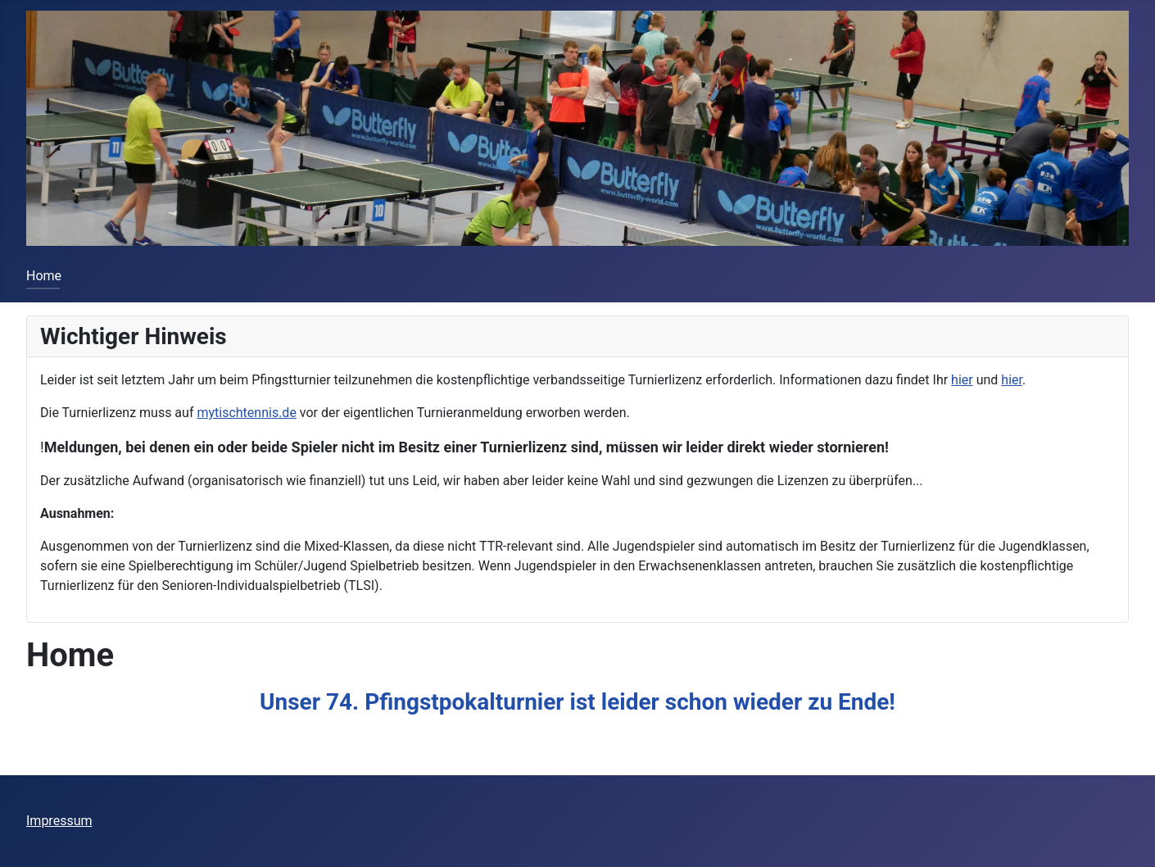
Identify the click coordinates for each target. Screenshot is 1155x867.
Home (43, 276)
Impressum (59, 820)
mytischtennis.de (246, 412)
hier (962, 380)
